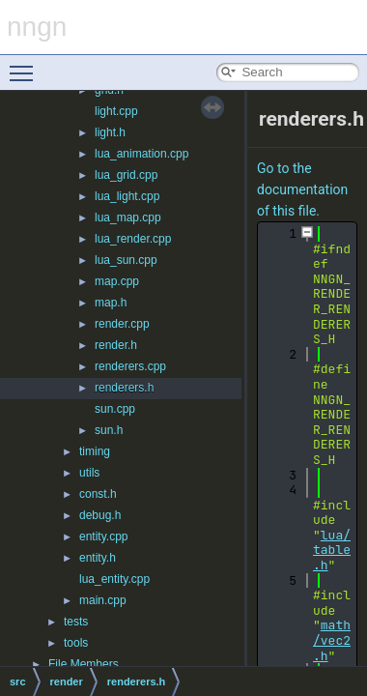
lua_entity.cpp (114, 579)
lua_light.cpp (127, 196)
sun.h (109, 430)
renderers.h (124, 387)
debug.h (100, 515)
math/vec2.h (332, 640)
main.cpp (103, 600)
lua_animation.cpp (141, 153)
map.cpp (117, 281)
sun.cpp (115, 409)
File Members (83, 664)
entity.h (97, 558)
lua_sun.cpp (126, 260)
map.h (111, 302)
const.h (98, 494)
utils (89, 472)
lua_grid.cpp (126, 175)
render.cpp (122, 324)
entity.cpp (103, 536)
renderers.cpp (130, 366)
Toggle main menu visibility (26, 64)
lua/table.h (332, 550)
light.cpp (116, 111)
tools (76, 643)
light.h (110, 132)
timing (94, 451)
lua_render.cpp (133, 239)
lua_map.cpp (128, 217)
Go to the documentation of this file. (302, 189)
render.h (116, 345)
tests (76, 621)
